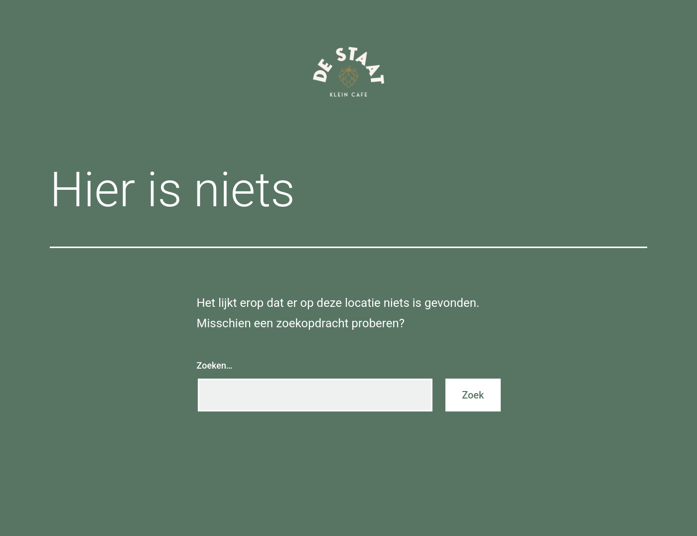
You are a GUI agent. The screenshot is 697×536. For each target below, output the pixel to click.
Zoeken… (215, 365)
